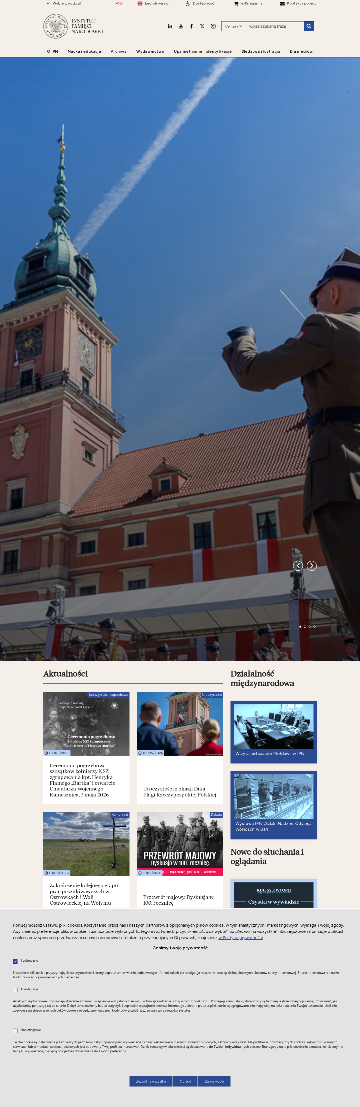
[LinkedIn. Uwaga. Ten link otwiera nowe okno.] (170, 26)
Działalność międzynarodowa (262, 465)
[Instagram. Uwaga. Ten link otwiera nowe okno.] (213, 26)
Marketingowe (30, 1030)
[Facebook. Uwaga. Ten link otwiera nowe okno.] (191, 26)
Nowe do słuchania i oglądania (267, 643)
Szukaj (309, 26)
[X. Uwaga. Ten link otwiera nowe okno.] (202, 26)
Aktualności (65, 461)
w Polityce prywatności (240, 937)
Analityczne (29, 989)
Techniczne (29, 960)
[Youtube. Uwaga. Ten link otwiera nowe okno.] (180, 26)
